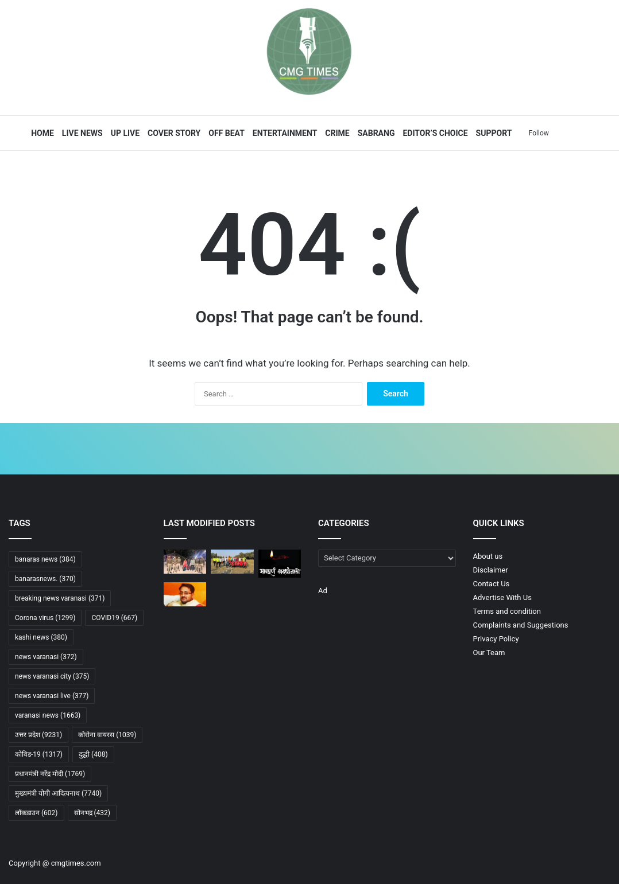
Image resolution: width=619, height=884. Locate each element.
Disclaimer (490, 570)
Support (492, 133)
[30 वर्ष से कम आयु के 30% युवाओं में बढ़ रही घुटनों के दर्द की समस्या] (279, 594)
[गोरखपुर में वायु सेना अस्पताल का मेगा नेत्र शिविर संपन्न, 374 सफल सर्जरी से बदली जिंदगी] (232, 594)
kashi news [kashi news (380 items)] (41, 637)
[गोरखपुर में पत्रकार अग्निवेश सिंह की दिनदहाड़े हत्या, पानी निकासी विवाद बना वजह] (185, 594)
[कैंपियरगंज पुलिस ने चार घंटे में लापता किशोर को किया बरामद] (185, 562)
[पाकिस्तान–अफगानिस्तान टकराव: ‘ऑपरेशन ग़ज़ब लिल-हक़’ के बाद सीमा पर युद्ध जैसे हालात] (279, 623)
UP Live (123, 133)
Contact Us (491, 583)
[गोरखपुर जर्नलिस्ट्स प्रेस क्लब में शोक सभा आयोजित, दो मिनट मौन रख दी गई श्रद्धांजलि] (279, 564)
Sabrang (374, 133)
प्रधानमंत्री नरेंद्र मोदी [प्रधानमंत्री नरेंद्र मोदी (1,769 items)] (50, 774)
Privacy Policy (496, 638)
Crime (336, 133)
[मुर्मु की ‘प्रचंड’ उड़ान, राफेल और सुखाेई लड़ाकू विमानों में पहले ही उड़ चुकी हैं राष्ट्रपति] (185, 623)
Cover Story (172, 133)
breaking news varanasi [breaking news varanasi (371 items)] (60, 598)
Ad (322, 590)
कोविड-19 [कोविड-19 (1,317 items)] (39, 754)
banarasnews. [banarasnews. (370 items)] (45, 579)
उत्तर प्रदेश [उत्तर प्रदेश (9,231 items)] (38, 735)
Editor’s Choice (433, 133)
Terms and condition (507, 611)
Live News (81, 133)
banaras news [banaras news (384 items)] (45, 559)
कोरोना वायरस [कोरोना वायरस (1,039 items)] (107, 735)
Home (41, 133)
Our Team (489, 652)
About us (488, 556)
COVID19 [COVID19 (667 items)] (114, 618)
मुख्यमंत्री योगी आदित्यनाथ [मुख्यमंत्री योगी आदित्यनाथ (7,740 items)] (58, 793)
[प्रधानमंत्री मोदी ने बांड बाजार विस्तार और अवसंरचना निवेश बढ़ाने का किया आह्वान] (232, 623)
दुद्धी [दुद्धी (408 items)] (93, 754)
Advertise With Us (502, 597)
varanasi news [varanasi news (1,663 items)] (47, 715)
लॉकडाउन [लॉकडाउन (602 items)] (36, 813)
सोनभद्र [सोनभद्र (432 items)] (92, 813)
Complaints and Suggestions (520, 625)
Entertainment (284, 133)
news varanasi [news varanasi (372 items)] (46, 657)
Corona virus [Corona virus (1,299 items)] (45, 618)
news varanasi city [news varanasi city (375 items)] (52, 676)
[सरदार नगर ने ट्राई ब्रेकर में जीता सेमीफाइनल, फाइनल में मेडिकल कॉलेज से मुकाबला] (232, 562)
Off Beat (225, 133)
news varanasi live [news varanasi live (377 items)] (51, 696)
